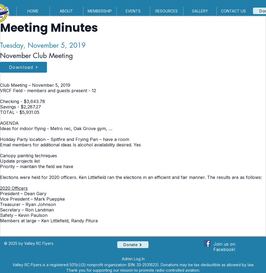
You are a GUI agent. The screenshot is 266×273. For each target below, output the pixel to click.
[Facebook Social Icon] (207, 243)
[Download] (23, 67)
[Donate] (132, 244)
